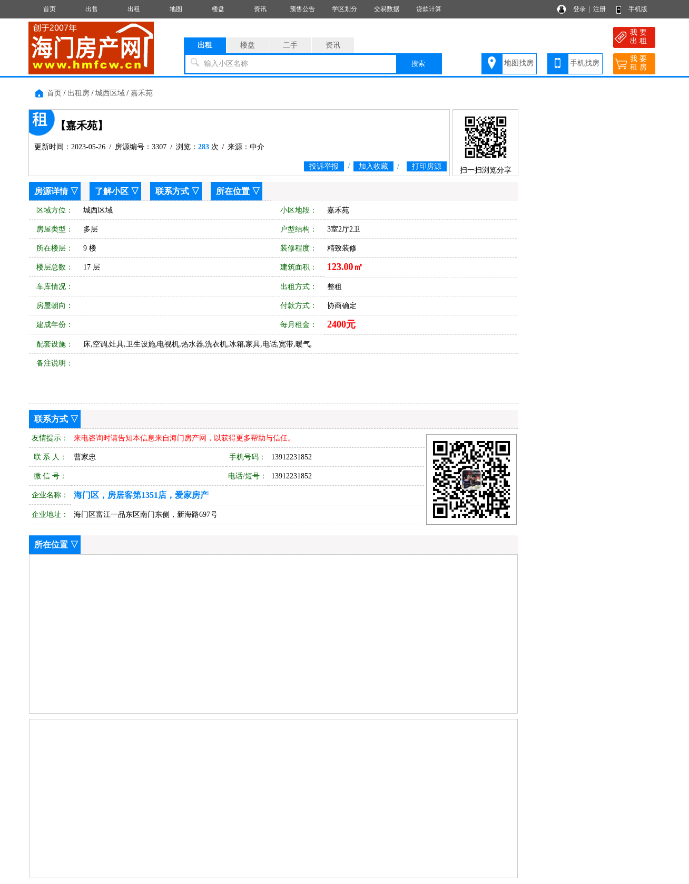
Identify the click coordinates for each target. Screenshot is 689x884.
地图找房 (519, 63)
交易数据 (386, 9)
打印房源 (426, 166)
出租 (133, 9)
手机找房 (584, 63)
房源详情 (51, 191)
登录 (579, 9)
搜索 (418, 64)
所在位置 (233, 191)
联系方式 (172, 191)
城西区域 (110, 93)
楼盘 (218, 9)
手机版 (637, 9)
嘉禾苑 (142, 93)
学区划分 (344, 9)
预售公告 (302, 9)
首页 (49, 9)
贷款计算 (428, 9)
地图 (176, 9)
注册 (599, 9)
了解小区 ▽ (117, 191)
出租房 (78, 93)
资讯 (260, 9)
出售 (91, 9)
